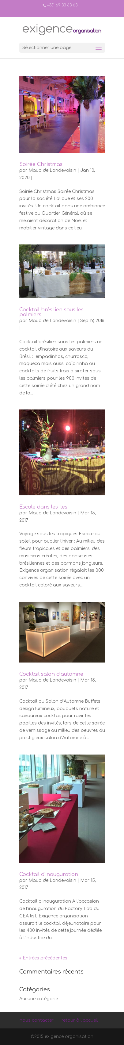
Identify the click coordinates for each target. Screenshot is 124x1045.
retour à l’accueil (80, 1020)
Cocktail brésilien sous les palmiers (51, 312)
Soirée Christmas (40, 164)
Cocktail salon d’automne (51, 674)
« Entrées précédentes (43, 958)
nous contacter (37, 1020)
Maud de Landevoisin (52, 170)
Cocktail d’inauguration (48, 874)
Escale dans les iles (43, 507)
